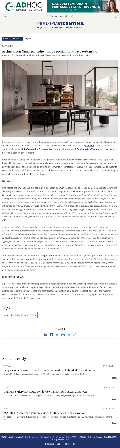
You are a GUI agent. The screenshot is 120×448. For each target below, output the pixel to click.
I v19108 (27, 38)
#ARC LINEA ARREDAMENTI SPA (20, 315)
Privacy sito (70, 444)
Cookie (59, 444)
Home (6, 38)
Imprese (16, 38)
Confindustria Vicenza (88, 149)
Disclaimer (49, 444)
